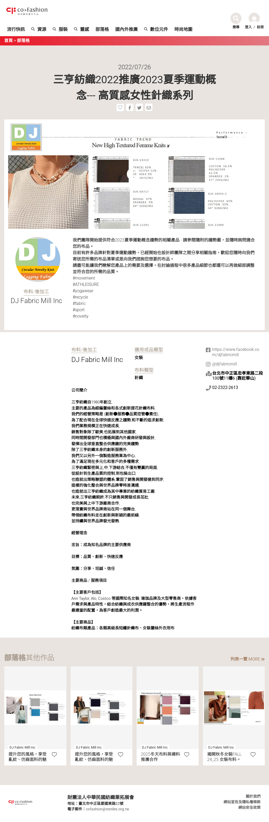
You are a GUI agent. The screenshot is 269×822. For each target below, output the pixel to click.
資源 (38, 29)
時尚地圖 (183, 29)
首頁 (8, 40)
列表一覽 (247, 659)
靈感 (81, 29)
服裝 (60, 29)
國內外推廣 (126, 29)
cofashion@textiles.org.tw (107, 809)
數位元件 (156, 29)
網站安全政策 (249, 807)
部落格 (102, 29)
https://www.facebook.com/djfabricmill (235, 352)
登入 (248, 27)
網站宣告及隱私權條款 (242, 802)
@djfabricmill (224, 363)
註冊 (260, 27)
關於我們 (253, 796)
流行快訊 (16, 29)
